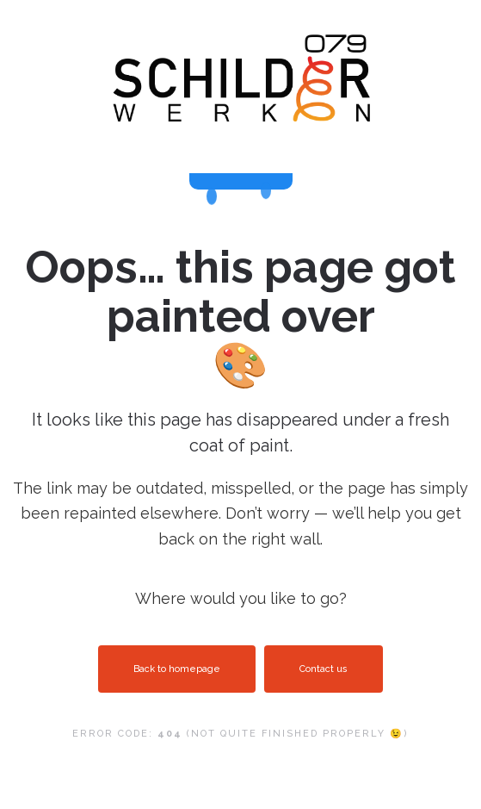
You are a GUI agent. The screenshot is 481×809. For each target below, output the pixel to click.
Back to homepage (176, 669)
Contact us (323, 669)
